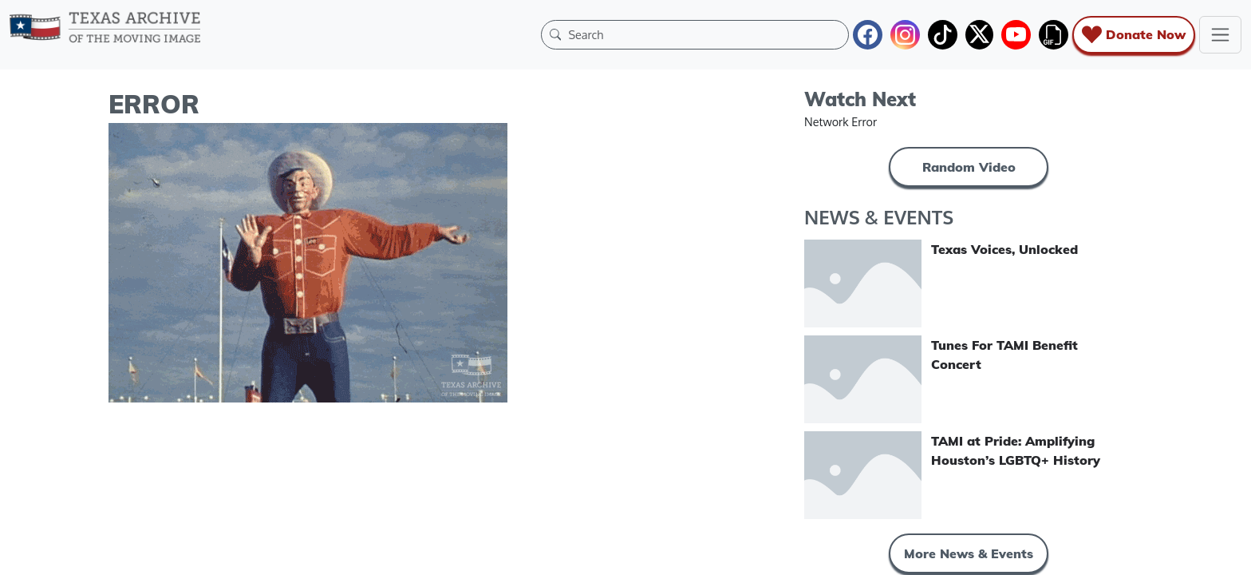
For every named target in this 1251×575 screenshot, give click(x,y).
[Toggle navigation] (1220, 35)
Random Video (969, 167)
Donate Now (1134, 35)
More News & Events (968, 553)
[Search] (704, 34)
